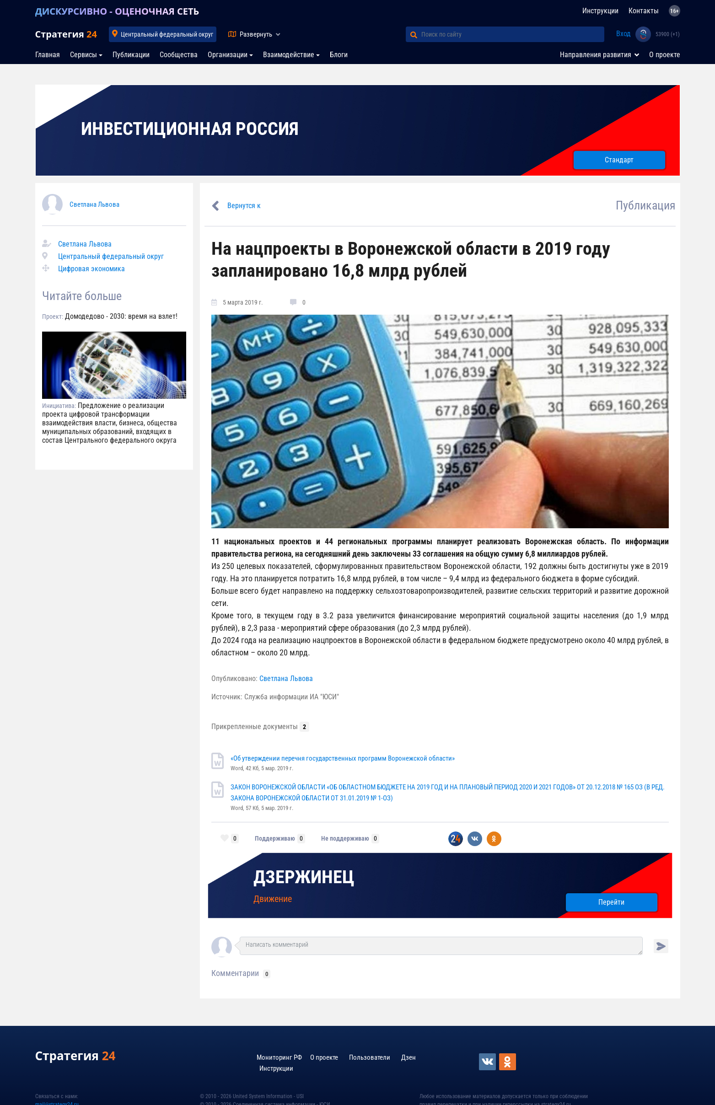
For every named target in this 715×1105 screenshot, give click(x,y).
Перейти (611, 902)
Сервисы (83, 54)
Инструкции (600, 10)
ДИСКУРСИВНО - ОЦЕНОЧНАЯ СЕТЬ (117, 11)
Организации (227, 54)
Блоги (339, 54)
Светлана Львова (94, 204)
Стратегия (66, 34)
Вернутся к (244, 205)
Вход (623, 33)
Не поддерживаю (345, 838)
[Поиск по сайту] (512, 34)
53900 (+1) (668, 34)
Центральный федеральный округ (167, 34)
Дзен (408, 1057)
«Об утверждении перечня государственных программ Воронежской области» (343, 758)
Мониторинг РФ (279, 1057)
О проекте (664, 54)
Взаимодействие (288, 54)
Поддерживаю (275, 838)
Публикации (131, 54)
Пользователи (369, 1057)
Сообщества (179, 54)
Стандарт (619, 160)
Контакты (644, 10)
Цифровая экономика (91, 268)
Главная (47, 54)
